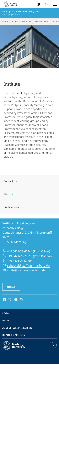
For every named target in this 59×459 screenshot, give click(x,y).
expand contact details (53, 345)
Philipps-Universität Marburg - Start (12, 4)
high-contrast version (37, 4)
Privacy (7, 320)
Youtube (15, 300)
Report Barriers (13, 335)
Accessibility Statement (19, 327)
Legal (6, 313)
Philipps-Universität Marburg (17, 348)
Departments (41, 21)
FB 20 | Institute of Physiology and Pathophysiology (53, 13)
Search (45, 4)
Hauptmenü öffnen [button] (53, 4)
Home (4, 21)
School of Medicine (21, 21)
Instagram (21, 300)
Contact (11, 287)
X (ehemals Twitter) (9, 299)
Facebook (4, 300)
